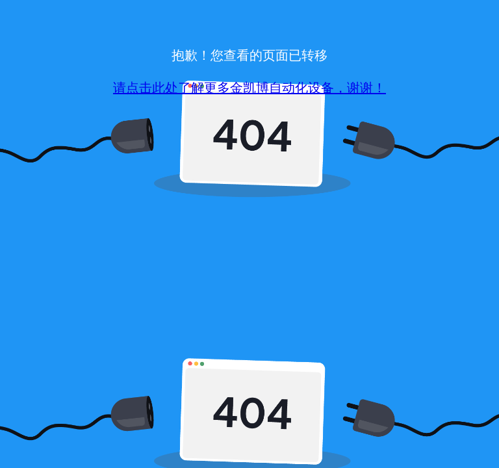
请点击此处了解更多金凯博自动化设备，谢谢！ (249, 88)
